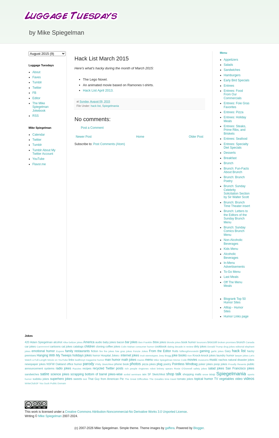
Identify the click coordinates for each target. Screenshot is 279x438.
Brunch (228, 163)
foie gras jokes (123, 351)
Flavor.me (39, 164)
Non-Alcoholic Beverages (233, 241)
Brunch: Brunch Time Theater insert (237, 204)
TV (216, 379)
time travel (170, 379)
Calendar (38, 134)
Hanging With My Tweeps (54, 355)
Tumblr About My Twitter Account (43, 152)
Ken (189, 355)
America (88, 342)
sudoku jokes (41, 378)
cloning (100, 346)
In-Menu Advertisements (234, 264)
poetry (167, 364)
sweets (77, 378)
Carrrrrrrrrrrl (43, 346)
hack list (96, 105)
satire (44, 374)
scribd (127, 374)
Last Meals (231, 277)
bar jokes (131, 342)
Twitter (36, 87)
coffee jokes (113, 346)
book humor (188, 342)
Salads (228, 65)
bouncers (202, 342)
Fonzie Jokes (140, 351)
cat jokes (66, 346)
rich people (131, 368)
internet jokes (130, 355)
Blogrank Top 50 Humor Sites (235, 300)
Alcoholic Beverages (231, 255)
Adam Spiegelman (41, 342)
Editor (36, 98)
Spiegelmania (110, 105)
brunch (240, 342)
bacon (120, 342)
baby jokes (109, 342)
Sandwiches (232, 70)
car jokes (30, 346)
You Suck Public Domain (52, 383)
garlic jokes (217, 351)
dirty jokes (200, 346)
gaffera (169, 428)
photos (135, 364)
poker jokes (206, 364)
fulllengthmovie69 (189, 351)
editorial (240, 346)
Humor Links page (236, 316)
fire (101, 351)
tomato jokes (185, 378)
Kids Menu (231, 249)
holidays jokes (82, 355)
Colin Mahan (128, 346)
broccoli (212, 342)
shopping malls (192, 374)
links (71, 359)
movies (192, 360)
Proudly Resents (237, 364)
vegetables (226, 379)
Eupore (60, 351)
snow (205, 374)
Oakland (61, 364)
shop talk (173, 374)
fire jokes (109, 351)
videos (249, 379)
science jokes (59, 374)
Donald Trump (215, 346)
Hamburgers (232, 75)
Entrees (229, 85)
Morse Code (180, 359)
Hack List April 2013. (98, 90)
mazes (140, 359)
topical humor (203, 379)
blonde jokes (174, 342)
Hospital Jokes (110, 355)
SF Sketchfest (156, 374)
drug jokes (229, 346)
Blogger (198, 428)
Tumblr (37, 82)
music (213, 360)
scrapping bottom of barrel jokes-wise (96, 374)
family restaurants (77, 351)
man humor (112, 360)
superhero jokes (61, 379)
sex (144, 374)
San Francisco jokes (239, 368)
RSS (35, 116)
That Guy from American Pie (106, 378)
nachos (222, 359)
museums (203, 359)
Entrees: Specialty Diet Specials (236, 145)
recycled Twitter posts (108, 368)
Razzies (77, 368)
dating (170, 346)
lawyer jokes (241, 355)
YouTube (38, 159)
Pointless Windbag (185, 364)
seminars (136, 374)
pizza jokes (149, 364)
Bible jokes (159, 342)
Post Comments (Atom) (109, 144)
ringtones (143, 368)
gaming (205, 351)
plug (159, 364)
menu (149, 360)
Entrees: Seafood (235, 138)
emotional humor (43, 351)
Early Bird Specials (236, 80)
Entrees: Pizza (233, 112)
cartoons (55, 346)
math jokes (128, 360)
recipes (87, 368)
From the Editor (160, 351)
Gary (228, 351)
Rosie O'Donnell (183, 368)
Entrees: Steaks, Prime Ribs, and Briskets (235, 129)
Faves (36, 77)
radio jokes (63, 368)
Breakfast (230, 158)
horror (96, 355)
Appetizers (231, 59)
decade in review (184, 346)
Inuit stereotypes (149, 355)
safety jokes (200, 368)
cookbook (161, 346)
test (85, 379)
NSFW (50, 364)
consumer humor (145, 346)
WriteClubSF (32, 383)
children (89, 346)
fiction (94, 351)
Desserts (230, 152)
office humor (74, 364)
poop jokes (220, 364)
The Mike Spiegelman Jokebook (40, 106)
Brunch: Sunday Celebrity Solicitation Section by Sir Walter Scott (236, 191)
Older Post (196, 136)
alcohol (57, 342)
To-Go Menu (232, 272)
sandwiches (32, 374)
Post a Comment (92, 128)
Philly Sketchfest (104, 364)
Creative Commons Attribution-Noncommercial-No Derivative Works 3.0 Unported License (126, 412)
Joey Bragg (165, 355)
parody (88, 364)
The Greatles (156, 379)
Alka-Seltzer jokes (73, 342)
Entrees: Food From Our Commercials (233, 94)
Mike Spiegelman (163, 359)
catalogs (78, 346)
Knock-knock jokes (204, 355)
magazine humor (95, 359)
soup (212, 374)
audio (98, 342)
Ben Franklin (145, 342)
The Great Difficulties (136, 379)
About (36, 72)
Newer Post (84, 136)
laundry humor (225, 355)
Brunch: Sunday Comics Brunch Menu (234, 231)
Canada (250, 342)
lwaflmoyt (80, 359)
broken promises (227, 342)
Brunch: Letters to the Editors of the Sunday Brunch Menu (236, 216)
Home (140, 136)
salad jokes (216, 368)
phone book (121, 364)
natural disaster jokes (241, 359)
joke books (179, 355)
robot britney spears (161, 368)
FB (34, 93)
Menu (223, 52)
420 (27, 342)
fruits (175, 351)
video (239, 379)
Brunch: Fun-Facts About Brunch (236, 170)
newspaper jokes (35, 364)
